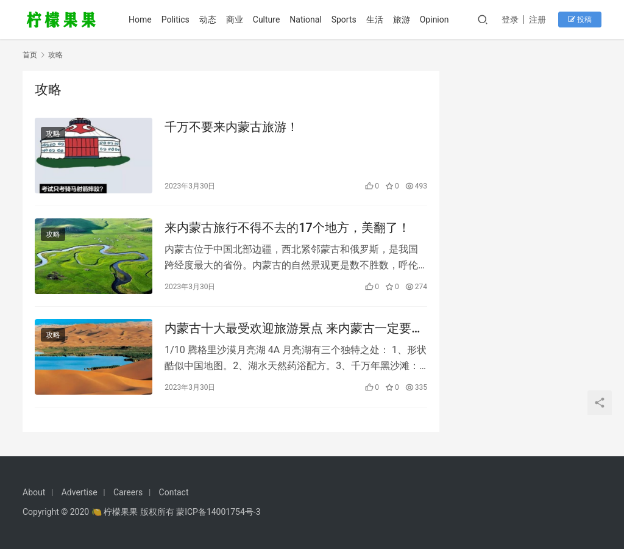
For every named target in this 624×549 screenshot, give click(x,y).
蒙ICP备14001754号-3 (218, 512)
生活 (374, 19)
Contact (174, 492)
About (34, 492)
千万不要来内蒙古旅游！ (232, 127)
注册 (537, 19)
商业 (234, 19)
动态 (207, 19)
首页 (30, 55)
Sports (344, 19)
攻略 (53, 133)
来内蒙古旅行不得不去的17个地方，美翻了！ (287, 227)
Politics (175, 19)
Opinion (434, 19)
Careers (128, 492)
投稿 (580, 19)
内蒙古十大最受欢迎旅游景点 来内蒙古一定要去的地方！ (294, 328)
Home (140, 19)
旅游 (401, 19)
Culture (266, 19)
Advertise (80, 492)
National (305, 19)
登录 (510, 19)
